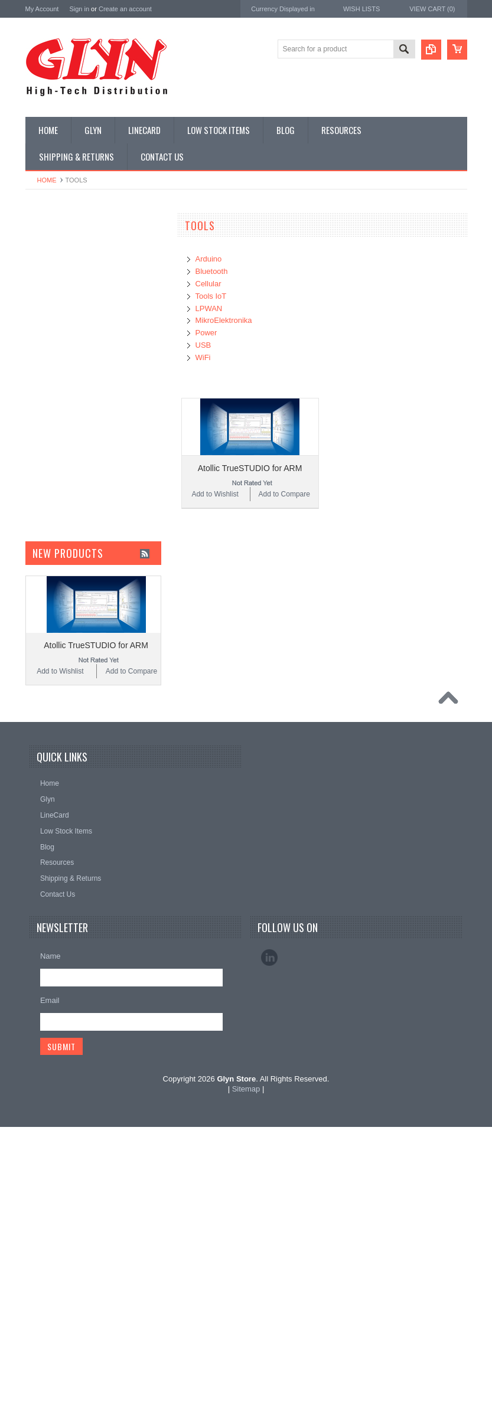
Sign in (79, 8)
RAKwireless (47, 771)
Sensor (43, 508)
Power (42, 308)
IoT (37, 448)
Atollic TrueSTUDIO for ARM (250, 468)
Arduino (209, 258)
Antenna (45, 248)
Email (50, 1301)
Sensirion (41, 803)
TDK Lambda (48, 676)
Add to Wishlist (214, 494)
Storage (44, 528)
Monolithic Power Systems (70, 787)
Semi (40, 488)
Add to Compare (284, 494)
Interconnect (51, 428)
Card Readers (54, 328)
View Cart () (432, 8)
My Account (42, 8)
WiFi (203, 357)
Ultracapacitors (55, 568)
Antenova (41, 755)
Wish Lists (361, 8)
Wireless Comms (59, 608)
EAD (33, 739)
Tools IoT (211, 296)
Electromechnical (59, 388)
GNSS (42, 408)
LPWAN (209, 308)
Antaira (37, 708)
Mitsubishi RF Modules (67, 368)
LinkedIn (269, 1258)
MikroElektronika (53, 660)
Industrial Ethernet (60, 348)
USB (203, 345)
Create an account (125, 8)
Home (47, 180)
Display (43, 288)
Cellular (208, 283)
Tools (40, 548)
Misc (39, 468)
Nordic (36, 692)
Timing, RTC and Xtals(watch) (79, 268)
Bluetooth (212, 271)
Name (50, 1257)
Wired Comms (54, 588)
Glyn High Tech (51, 723)
